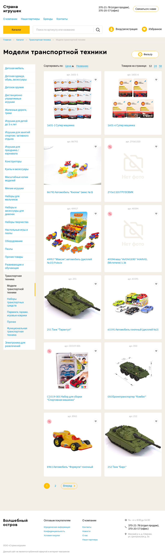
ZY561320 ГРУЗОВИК (120, 192)
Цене (68, 65)
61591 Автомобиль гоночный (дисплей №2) (133, 329)
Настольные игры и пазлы (16, 231)
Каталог (20, 39)
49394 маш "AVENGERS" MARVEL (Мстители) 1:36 (128, 261)
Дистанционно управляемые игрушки (13, 98)
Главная (7, 39)
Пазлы (9, 248)
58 (160, 65)
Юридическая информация (57, 527)
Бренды (48, 18)
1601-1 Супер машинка (60, 125)
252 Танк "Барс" (117, 466)
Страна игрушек (12, 9)
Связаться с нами (146, 8)
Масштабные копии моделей (16, 178)
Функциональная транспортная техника (17, 331)
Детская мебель (14, 68)
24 (155, 65)
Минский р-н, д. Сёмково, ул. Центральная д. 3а (140, 535)
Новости (86, 531)
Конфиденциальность (54, 531)
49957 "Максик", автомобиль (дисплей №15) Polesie (69, 261)
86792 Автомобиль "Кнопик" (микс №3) (70, 192)
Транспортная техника (40, 39)
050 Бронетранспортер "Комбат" (127, 396)
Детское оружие (14, 87)
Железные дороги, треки (16, 111)
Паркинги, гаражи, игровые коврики (17, 313)
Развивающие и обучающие (14, 266)
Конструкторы (13, 161)
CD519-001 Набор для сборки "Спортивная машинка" (64, 398)
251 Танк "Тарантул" (59, 329)
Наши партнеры (30, 18)
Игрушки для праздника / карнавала (12, 150)
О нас (85, 535)
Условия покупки (52, 535)
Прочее (11, 321)
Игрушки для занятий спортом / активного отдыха (17, 135)
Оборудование (14, 240)
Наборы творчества (16, 221)
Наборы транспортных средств (15, 302)
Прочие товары (14, 256)
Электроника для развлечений (15, 344)
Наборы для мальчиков (12, 198)
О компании (10, 18)
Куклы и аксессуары (17, 169)
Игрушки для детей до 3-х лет (16, 122)
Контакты (62, 18)
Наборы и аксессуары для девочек (14, 211)
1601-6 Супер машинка (121, 125)
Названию (82, 65)
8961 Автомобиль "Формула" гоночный (70, 466)
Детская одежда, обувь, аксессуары (16, 77)
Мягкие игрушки (14, 188)
